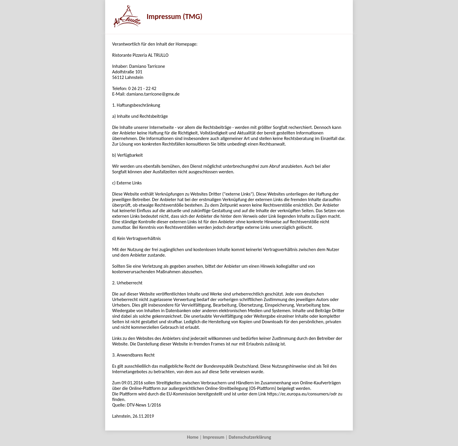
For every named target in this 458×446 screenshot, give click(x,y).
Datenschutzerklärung (250, 437)
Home (193, 437)
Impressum (213, 437)
